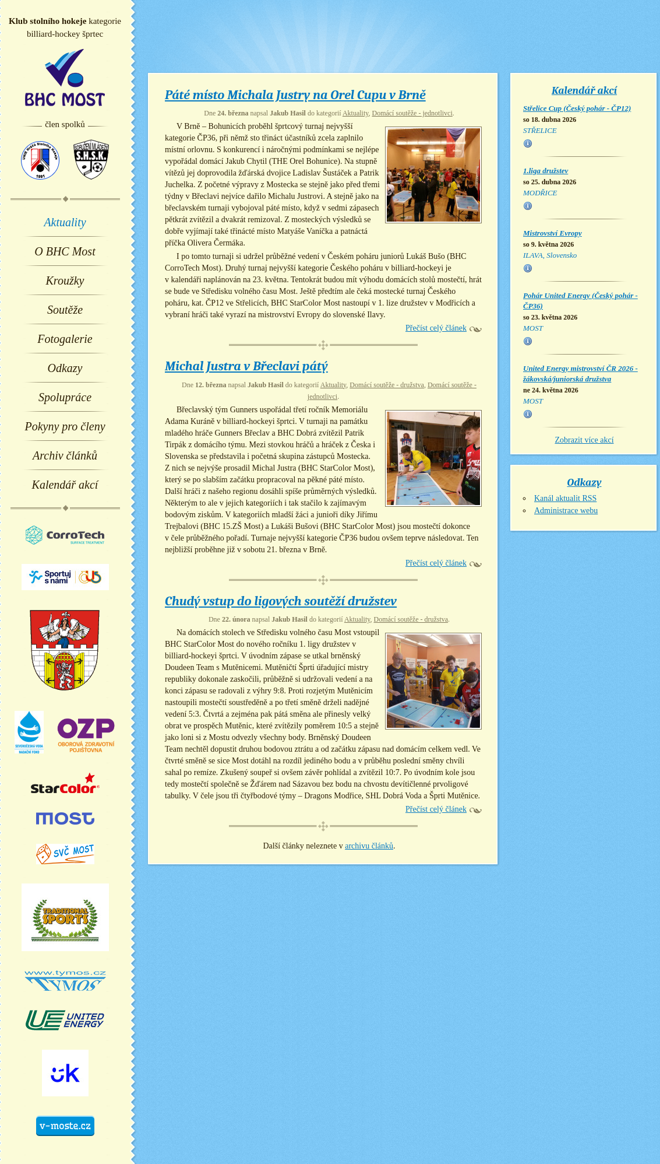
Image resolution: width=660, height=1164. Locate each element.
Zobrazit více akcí (584, 440)
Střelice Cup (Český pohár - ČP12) (577, 108)
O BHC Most (64, 251)
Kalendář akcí (65, 484)
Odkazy (65, 368)
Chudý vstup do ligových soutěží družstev (281, 601)
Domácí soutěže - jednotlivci (412, 113)
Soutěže (65, 309)
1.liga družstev (545, 170)
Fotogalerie (64, 338)
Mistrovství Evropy (552, 233)
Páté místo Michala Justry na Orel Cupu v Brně (295, 95)
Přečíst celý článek (436, 328)
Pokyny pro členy (64, 426)
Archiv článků (65, 455)
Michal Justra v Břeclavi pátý (246, 366)
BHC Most (65, 77)
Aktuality (65, 222)
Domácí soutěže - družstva (387, 385)
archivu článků (369, 846)
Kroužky (65, 280)
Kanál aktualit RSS (565, 498)
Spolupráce (64, 397)
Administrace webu (566, 510)
